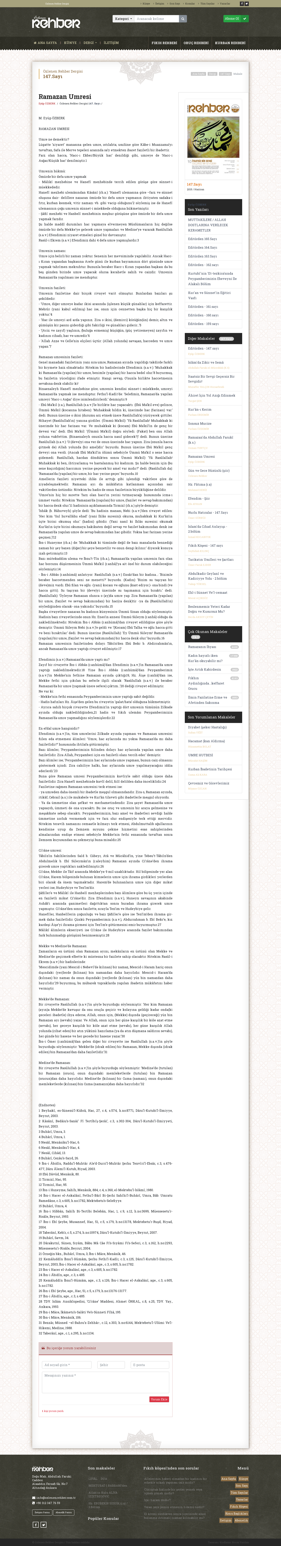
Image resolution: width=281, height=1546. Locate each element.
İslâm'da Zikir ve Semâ (206, 362)
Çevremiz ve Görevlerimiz (208, 783)
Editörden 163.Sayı (202, 256)
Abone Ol (237, 18)
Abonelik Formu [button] (64, 1512)
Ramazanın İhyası (202, 647)
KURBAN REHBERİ (230, 43)
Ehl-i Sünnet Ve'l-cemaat (207, 592)
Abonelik (241, 1520)
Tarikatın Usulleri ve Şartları (211, 559)
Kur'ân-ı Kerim (200, 409)
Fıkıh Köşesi (239, 1506)
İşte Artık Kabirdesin (204, 669)
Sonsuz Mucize (200, 423)
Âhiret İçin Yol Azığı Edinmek (211, 395)
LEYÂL (93, 1479)
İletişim (158, 3)
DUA (104, 1479)
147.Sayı (225, 73)
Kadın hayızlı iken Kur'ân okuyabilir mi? (205, 658)
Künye (145, 3)
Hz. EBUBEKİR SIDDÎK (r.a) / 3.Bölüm (108, 1505)
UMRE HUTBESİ (200, 755)
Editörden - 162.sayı (203, 265)
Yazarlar (224, 3)
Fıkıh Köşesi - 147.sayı (205, 545)
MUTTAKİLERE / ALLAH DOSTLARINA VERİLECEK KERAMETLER (208, 225)
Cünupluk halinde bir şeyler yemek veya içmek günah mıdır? (173, 1491)
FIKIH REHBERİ (164, 43)
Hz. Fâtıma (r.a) (200, 484)
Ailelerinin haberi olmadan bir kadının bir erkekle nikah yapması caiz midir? (175, 1480)
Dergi (212, 73)
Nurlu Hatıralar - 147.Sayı (208, 512)
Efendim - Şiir (199, 498)
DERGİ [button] (89, 43)
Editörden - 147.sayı (203, 348)
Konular (189, 3)
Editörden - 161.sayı (203, 306)
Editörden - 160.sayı (203, 315)
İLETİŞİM (111, 43)
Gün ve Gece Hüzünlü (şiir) (208, 470)
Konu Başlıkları (236, 1513)
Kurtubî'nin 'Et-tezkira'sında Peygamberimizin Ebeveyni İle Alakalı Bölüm (212, 278)
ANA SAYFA (46, 43)
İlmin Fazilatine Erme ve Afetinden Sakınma (207, 700)
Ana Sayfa (198, 73)
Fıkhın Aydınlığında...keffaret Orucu (206, 683)
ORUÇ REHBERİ (196, 43)
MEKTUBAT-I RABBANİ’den (108, 1485)
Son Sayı (173, 3)
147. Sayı (94, 103)
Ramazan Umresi (201, 456)
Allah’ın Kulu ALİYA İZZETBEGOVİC (103, 1494)
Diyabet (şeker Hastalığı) (207, 727)
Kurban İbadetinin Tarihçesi (210, 769)
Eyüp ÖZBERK (47, 103)
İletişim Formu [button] (42, 1512)
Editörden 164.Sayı (202, 247)
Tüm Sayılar (206, 3)
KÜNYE (70, 43)
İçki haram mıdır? (157, 1500)
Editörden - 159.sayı (203, 324)
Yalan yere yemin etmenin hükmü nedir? (174, 1507)
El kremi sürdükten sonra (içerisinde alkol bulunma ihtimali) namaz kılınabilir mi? (175, 1515)
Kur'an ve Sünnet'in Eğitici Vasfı (209, 295)
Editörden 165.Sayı (202, 239)
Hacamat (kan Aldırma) (206, 741)
